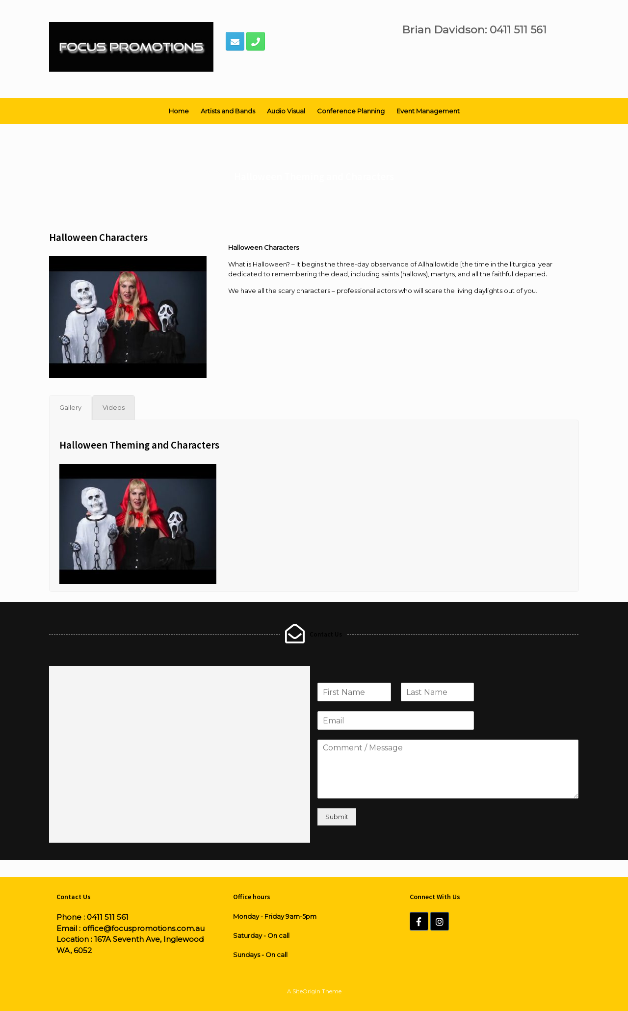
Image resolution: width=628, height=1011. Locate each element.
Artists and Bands (228, 111)
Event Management (428, 111)
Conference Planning (351, 111)
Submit (336, 817)
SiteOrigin (306, 991)
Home (179, 111)
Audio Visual (286, 111)
